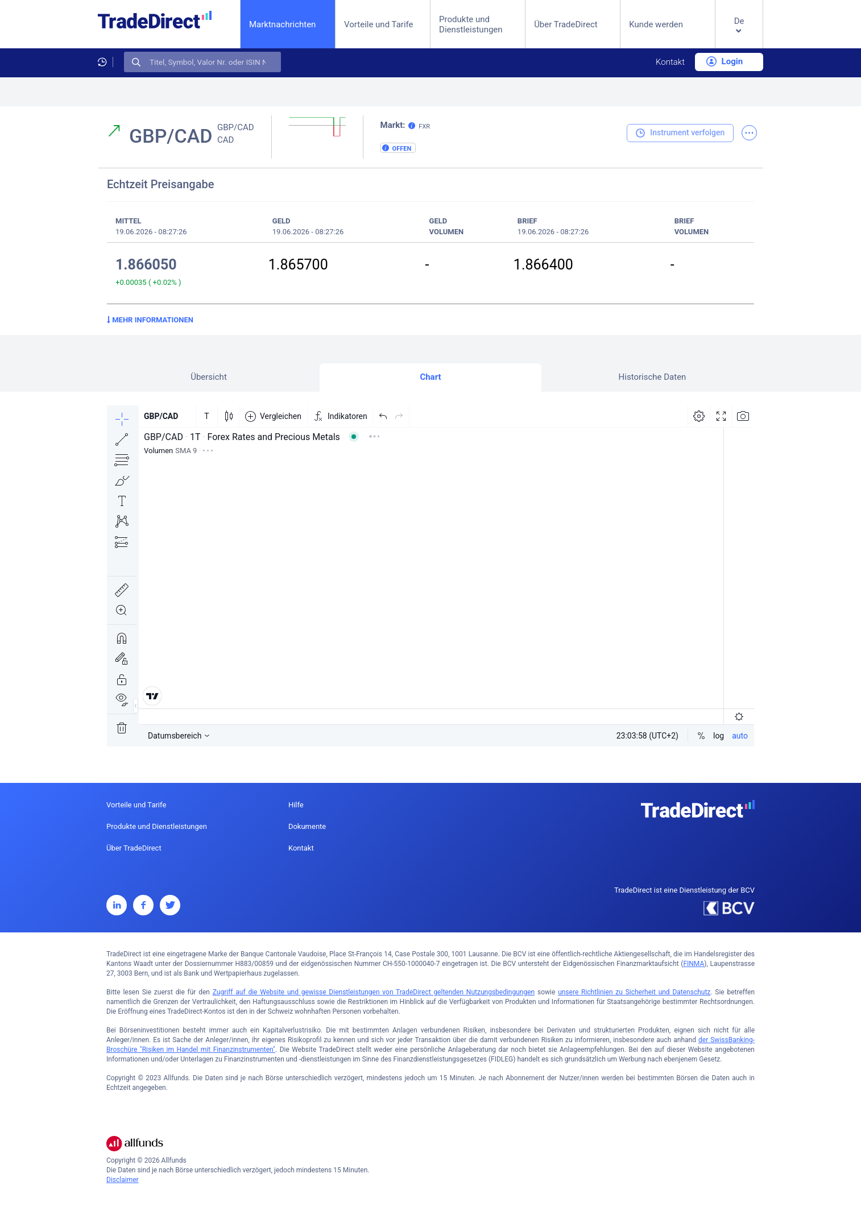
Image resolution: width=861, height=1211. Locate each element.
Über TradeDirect (566, 24)
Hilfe (296, 805)
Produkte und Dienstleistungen (471, 24)
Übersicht (209, 377)
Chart (430, 377)
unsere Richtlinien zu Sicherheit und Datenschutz (634, 992)
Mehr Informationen (150, 320)
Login (724, 61)
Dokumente (307, 826)
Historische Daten (652, 377)
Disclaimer (122, 1180)
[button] (739, 33)
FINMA (693, 964)
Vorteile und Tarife (378, 24)
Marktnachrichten (282, 24)
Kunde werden (656, 24)
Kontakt (670, 62)
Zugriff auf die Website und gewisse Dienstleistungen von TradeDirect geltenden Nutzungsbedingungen (374, 992)
